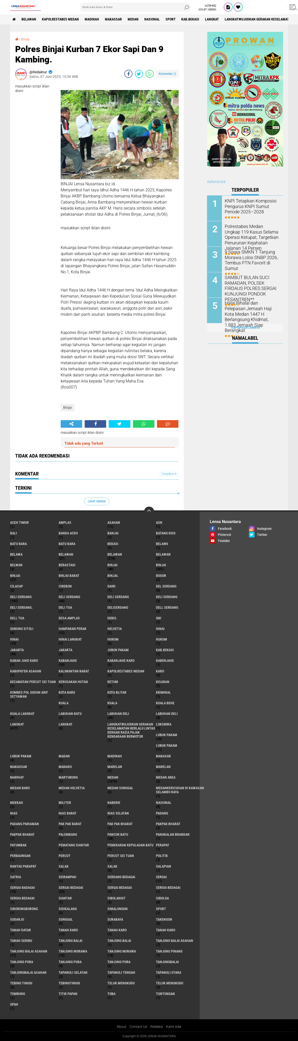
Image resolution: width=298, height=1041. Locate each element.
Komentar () (167, 74)
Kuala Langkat (22, 714)
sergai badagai (22, 888)
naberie (113, 803)
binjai (112, 565)
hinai (160, 629)
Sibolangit (116, 898)
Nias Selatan (118, 813)
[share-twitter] (139, 74)
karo (160, 671)
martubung (68, 777)
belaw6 (162, 544)
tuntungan (165, 994)
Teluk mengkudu (169, 983)
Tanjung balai (119, 941)
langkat (212, 19)
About (121, 1027)
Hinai (14, 639)
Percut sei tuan (120, 856)
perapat (162, 845)
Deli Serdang (69, 597)
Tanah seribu (21, 941)
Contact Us (138, 1027)
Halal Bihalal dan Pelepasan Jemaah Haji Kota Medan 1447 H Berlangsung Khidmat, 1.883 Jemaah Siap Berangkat (252, 310)
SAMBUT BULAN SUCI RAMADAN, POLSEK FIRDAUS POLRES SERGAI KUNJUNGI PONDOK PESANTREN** (251, 285)
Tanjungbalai (167, 962)
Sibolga (162, 898)
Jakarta (65, 650)
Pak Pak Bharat (120, 824)
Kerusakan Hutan (73, 682)
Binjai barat (69, 576)
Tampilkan (169, 474)
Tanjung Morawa (121, 951)
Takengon (164, 919)
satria (15, 877)
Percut (65, 856)
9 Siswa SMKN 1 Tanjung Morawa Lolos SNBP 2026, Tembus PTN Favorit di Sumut (252, 257)
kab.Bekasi (191, 19)
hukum (113, 639)
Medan (133, 19)
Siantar (65, 898)
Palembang (68, 834)
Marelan (163, 767)
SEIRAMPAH (67, 877)
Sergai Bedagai (119, 888)
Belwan (16, 565)
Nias (13, 813)
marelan (114, 767)
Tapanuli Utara (168, 972)
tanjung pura (21, 962)
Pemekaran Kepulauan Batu (130, 845)
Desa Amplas (69, 618)
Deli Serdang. (21, 607)
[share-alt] (71, 424)
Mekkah (16, 803)
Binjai (25, 39)
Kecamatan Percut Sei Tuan (33, 682)
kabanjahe (68, 661)
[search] (135, 7)
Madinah (92, 19)
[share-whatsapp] (150, 74)
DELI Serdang (118, 597)
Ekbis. (112, 618)
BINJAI (15, 576)
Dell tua (17, 618)
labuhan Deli (118, 714)
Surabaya (115, 919)
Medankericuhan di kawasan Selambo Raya (180, 790)
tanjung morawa (73, 951)
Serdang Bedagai (121, 877)
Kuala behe (165, 703)
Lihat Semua (97, 501)
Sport (171, 19)
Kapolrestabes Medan (60, 19)
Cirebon (65, 586)
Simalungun (117, 909)
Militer (65, 803)
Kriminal (163, 692)
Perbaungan (20, 856)
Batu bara (18, 544)
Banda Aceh (68, 533)
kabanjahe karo (120, 661)
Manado (65, 767)
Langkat (66, 724)
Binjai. (113, 576)
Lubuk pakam (20, 756)
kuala (63, 703)
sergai (161, 877)
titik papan (68, 994)
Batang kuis (166, 533)
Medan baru (20, 788)
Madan (64, 756)
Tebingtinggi (69, 983)
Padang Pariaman (24, 824)
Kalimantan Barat (74, 671)
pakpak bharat (168, 824)
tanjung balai (70, 941)
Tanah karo (117, 930)
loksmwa (163, 724)
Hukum (161, 639)
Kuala (112, 703)
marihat (17, 777)
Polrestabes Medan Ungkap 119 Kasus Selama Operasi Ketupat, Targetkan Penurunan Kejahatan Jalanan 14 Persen (252, 234)
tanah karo (68, 930)
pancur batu (117, 834)
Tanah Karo (165, 930)
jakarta (17, 650)
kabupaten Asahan (25, 671)
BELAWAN (29, 19)
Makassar (113, 19)
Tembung (17, 994)
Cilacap (16, 586)
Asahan (113, 522)
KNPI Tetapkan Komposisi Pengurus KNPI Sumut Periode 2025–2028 (252, 206)
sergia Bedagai (168, 888)
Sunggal (66, 919)
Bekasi (112, 544)
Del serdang (166, 586)
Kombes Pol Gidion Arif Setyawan (29, 694)
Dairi (111, 586)
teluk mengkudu (121, 983)
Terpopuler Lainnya (245, 327)
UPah (14, 1004)
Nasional (152, 19)
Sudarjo (17, 919)
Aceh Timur (19, 522)
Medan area (165, 777)
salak (63, 866)
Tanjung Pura (118, 962)
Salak (112, 866)
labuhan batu (70, 714)
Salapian (163, 866)
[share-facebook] (128, 74)
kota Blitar (116, 692)
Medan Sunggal (120, 788)
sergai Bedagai (71, 888)
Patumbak (18, 845)
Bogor (161, 576)
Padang (162, 813)
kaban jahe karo (24, 661)
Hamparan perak (72, 629)
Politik (162, 856)
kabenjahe (165, 661)
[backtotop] (149, 512)
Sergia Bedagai (22, 898)
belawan (66, 554)
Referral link (216, 182)
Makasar (163, 756)
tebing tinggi (21, 983)
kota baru (67, 692)
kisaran (162, 682)
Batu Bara (67, 544)
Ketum (112, 682)
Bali (13, 533)
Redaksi (156, 1027)
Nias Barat (68, 813)
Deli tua (65, 607)
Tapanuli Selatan (73, 972)
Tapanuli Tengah (121, 972)
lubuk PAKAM (166, 745)
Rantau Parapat (23, 866)
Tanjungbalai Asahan (28, 972)
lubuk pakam (166, 735)
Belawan (114, 554)
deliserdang (117, 607)
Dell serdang (167, 607)
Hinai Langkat (70, 639)
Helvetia (114, 629)
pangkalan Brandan (173, 834)
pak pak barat (70, 824)
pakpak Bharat (22, 834)
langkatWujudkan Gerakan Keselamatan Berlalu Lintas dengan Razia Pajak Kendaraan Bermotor (131, 730)
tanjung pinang (169, 951)
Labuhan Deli (167, 714)
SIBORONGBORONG (24, 909)
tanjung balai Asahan (174, 941)
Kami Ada (173, 1027)
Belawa (16, 554)
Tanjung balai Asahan (28, 951)
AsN (159, 522)
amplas (65, 522)
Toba (111, 994)
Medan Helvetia (72, 788)
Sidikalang (68, 909)
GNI (158, 618)
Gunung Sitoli (21, 629)
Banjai (113, 533)
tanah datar (20, 930)
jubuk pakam (118, 650)
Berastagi (67, 565)
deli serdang (21, 597)
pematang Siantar (74, 845)
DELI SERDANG (166, 597)
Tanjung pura (70, 962)
